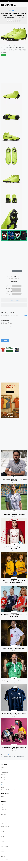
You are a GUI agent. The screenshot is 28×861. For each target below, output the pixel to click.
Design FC (19, 1)
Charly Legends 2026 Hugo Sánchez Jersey (14, 681)
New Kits (14, 476)
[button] (2, 5)
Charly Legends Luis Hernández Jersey (14, 648)
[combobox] (26, 5)
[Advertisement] (12, 69)
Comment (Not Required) (7, 326)
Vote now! (14, 281)
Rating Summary (5, 320)
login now (15, 315)
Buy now (3, 55)
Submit (5, 340)
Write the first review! (14, 305)
